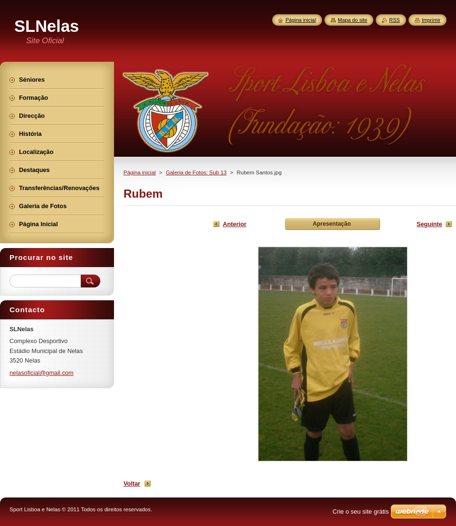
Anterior (235, 224)
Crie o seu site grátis (360, 511)
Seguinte (429, 224)
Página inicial (140, 172)
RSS (394, 20)
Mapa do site (352, 20)
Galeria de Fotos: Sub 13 (196, 172)
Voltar (132, 483)
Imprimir (431, 20)
